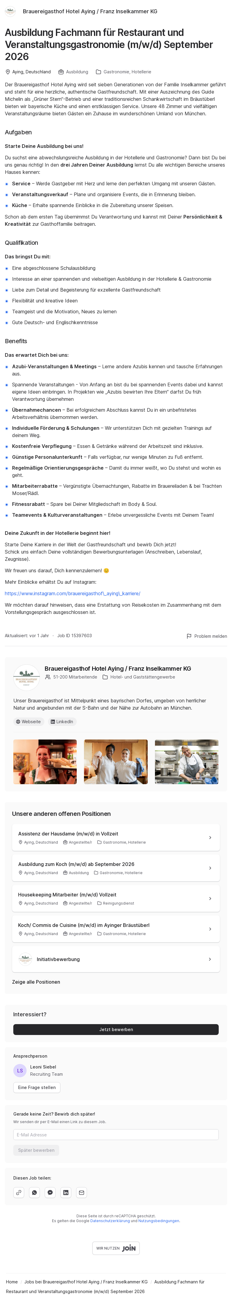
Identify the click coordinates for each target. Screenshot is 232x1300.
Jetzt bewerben (116, 1029)
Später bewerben (36, 1150)
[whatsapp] (34, 1192)
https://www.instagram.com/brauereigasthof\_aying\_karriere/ (72, 593)
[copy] (18, 1192)
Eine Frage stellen (37, 1087)
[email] (81, 1192)
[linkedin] (65, 1192)
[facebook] (50, 1192)
